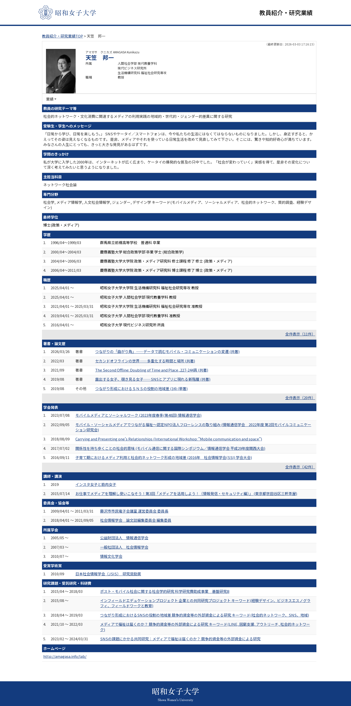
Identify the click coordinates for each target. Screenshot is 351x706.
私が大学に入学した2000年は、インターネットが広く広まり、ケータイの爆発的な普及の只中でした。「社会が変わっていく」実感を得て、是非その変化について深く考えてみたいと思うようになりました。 (176, 164)
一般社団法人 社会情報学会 (124, 547)
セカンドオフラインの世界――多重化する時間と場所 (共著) (145, 360)
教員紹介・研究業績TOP (62, 36)
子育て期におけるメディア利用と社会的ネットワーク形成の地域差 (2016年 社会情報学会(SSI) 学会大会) (163, 457)
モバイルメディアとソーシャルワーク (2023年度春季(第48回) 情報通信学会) (138, 415)
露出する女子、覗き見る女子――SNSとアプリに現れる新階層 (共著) (152, 379)
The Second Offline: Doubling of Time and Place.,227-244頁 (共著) (151, 370)
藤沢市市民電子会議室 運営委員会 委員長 (134, 511)
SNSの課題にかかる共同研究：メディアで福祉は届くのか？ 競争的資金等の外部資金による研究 (180, 638)
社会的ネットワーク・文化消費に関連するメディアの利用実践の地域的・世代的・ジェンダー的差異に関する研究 (137, 116)
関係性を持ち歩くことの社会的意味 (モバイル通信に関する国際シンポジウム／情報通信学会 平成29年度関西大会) (170, 448)
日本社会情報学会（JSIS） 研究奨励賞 (108, 573)
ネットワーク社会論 (60, 184)
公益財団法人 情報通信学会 (124, 537)
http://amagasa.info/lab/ (65, 656)
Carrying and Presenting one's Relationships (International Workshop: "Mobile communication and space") (168, 438)
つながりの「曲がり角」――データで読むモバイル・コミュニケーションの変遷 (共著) (167, 351)
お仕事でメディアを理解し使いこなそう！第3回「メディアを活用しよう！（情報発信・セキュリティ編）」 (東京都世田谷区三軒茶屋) (186, 493)
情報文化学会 (111, 556)
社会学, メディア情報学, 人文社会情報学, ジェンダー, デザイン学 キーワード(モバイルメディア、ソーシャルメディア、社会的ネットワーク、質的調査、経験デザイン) (177, 205)
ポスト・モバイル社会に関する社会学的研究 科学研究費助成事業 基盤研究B (164, 591)
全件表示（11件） (300, 333)
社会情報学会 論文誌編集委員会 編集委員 (135, 520)
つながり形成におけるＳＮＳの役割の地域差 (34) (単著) (141, 388)
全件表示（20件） (300, 397)
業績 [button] (49, 99)
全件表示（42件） (300, 466)
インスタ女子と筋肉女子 (95, 484)
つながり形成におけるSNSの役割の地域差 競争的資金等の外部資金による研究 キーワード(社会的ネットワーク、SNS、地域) (204, 615)
